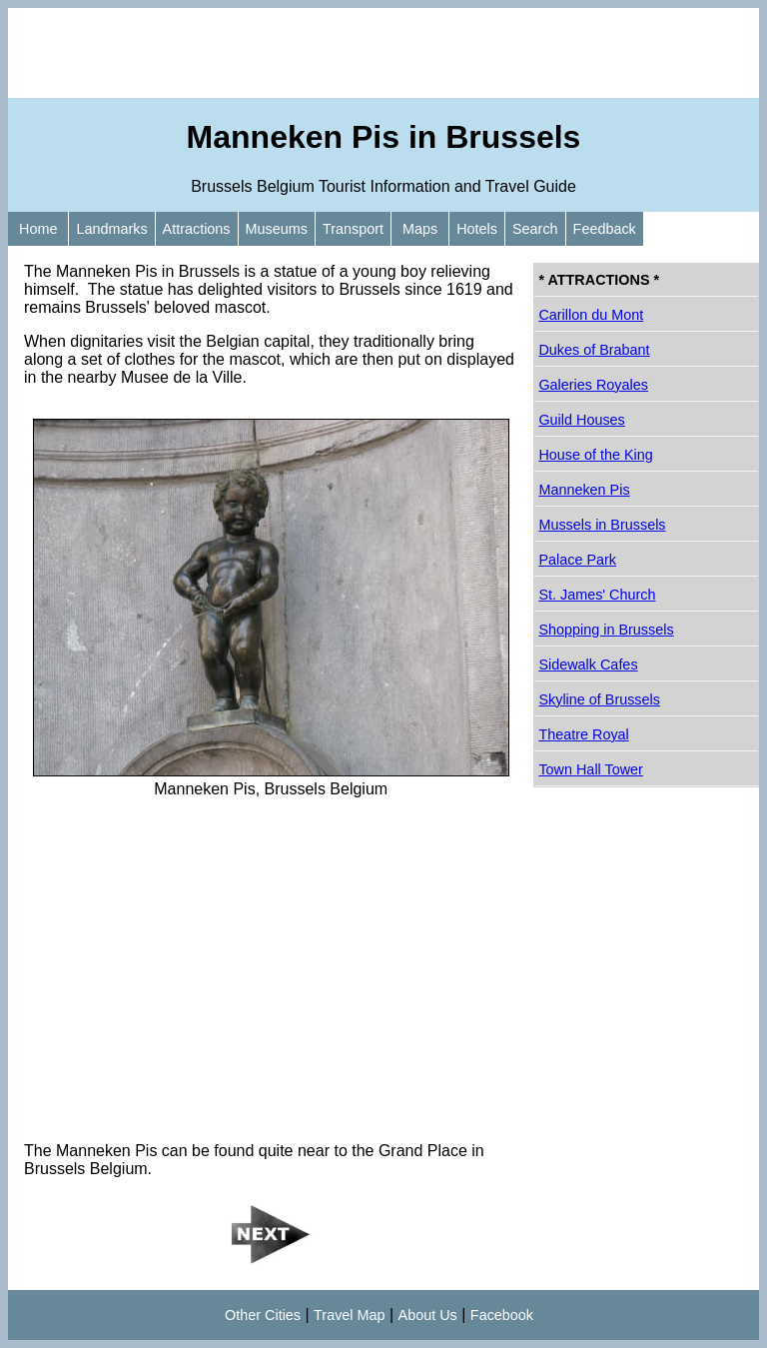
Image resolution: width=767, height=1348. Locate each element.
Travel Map (349, 1315)
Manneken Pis (583, 490)
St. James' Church (596, 595)
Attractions (197, 229)
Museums (277, 229)
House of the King (595, 455)
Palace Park (577, 560)
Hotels (476, 229)
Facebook (501, 1315)
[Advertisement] (383, 53)
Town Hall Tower (590, 769)
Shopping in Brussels (605, 630)
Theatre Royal (583, 734)
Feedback (604, 229)
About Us (427, 1315)
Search (535, 229)
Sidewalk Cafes (587, 665)
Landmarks (111, 229)
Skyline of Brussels (599, 699)
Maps (419, 229)
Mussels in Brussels (601, 525)
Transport (353, 229)
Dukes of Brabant (593, 350)
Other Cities (263, 1315)
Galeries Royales (593, 385)
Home (38, 229)
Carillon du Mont (590, 315)
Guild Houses (581, 420)
